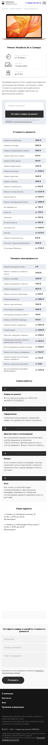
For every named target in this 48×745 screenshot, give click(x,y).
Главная (5, 9)
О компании (7, 693)
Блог (4, 702)
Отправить (13, 680)
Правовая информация (13, 707)
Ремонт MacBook (16, 9)
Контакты (6, 698)
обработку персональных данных (18, 122)
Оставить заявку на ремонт (24, 114)
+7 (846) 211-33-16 (33, 3)
